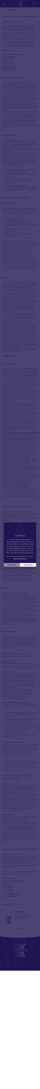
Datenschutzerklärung (19, 558)
